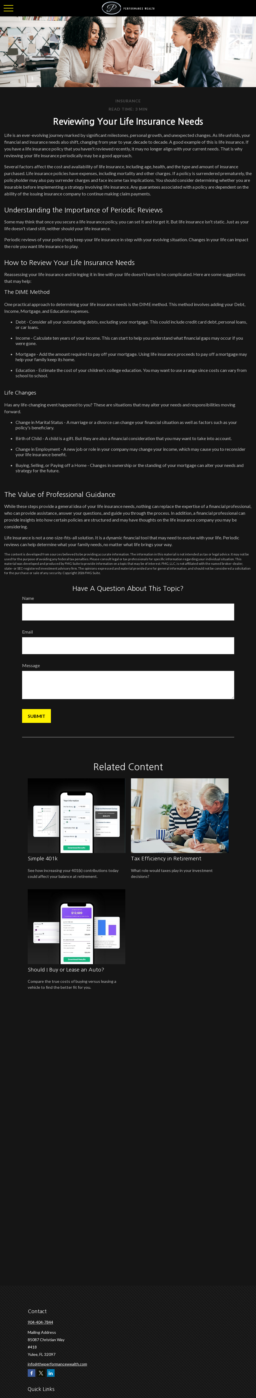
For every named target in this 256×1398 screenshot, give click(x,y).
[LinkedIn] (51, 1373)
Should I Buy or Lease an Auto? (66, 969)
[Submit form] (36, 716)
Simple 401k (43, 858)
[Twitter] (41, 1373)
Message (31, 665)
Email (27, 631)
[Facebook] (31, 1373)
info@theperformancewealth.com (57, 1364)
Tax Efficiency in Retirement (166, 858)
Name (28, 598)
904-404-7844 (40, 1322)
